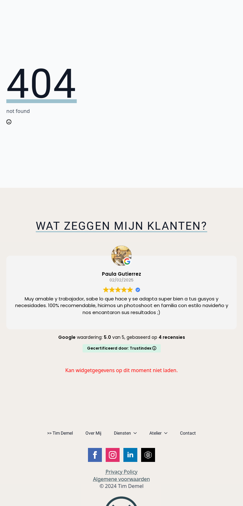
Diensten (122, 433)
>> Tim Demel (60, 433)
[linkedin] (130, 455)
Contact (188, 433)
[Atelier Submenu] (168, 433)
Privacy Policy (122, 471)
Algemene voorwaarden (121, 479)
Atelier (155, 433)
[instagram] (113, 455)
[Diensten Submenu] (137, 433)
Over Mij (93, 433)
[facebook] (95, 455)
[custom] (148, 455)
